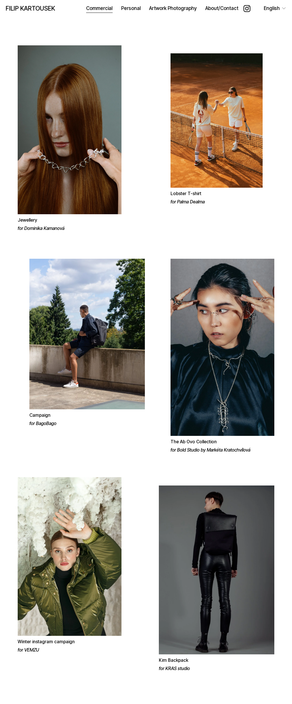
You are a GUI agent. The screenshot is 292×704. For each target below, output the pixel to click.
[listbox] (271, 8)
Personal (131, 8)
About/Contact (221, 8)
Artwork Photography (173, 8)
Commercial (99, 8)
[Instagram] (247, 8)
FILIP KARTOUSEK (30, 8)
